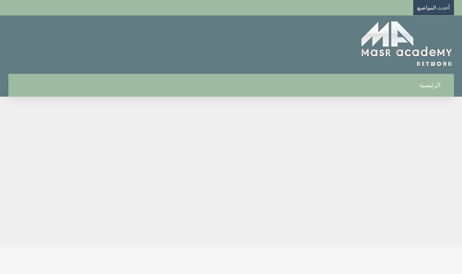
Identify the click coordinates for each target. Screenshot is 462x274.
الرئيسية (434, 85)
